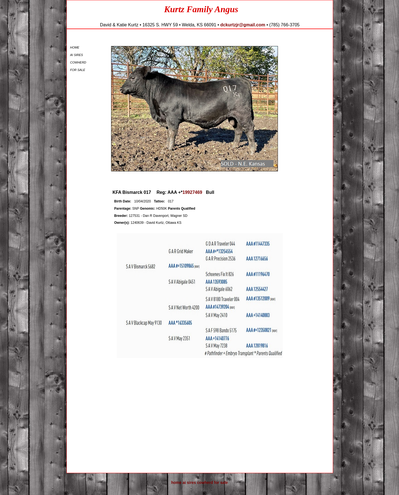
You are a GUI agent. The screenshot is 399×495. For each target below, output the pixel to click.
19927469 (192, 192)
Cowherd (78, 62)
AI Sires (76, 55)
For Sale (77, 70)
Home (74, 47)
